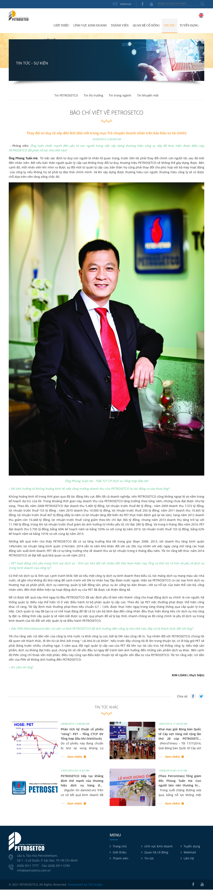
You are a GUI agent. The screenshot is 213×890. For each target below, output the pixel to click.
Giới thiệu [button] (61, 25)
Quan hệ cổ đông (156, 852)
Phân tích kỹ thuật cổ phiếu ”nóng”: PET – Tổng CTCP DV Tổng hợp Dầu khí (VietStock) (82, 734)
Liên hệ (50, 40)
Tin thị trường (93, 96)
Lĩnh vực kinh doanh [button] (90, 25)
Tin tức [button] (169, 25)
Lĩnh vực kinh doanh (158, 846)
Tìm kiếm (202, 4)
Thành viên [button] (120, 25)
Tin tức (149, 858)
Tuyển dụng (189, 25)
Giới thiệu (119, 852)
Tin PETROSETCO (65, 96)
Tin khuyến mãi (148, 96)
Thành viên (120, 858)
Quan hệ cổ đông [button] (146, 25)
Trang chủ (47, 26)
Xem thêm (74, 757)
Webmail (125, 4)
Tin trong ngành (120, 96)
